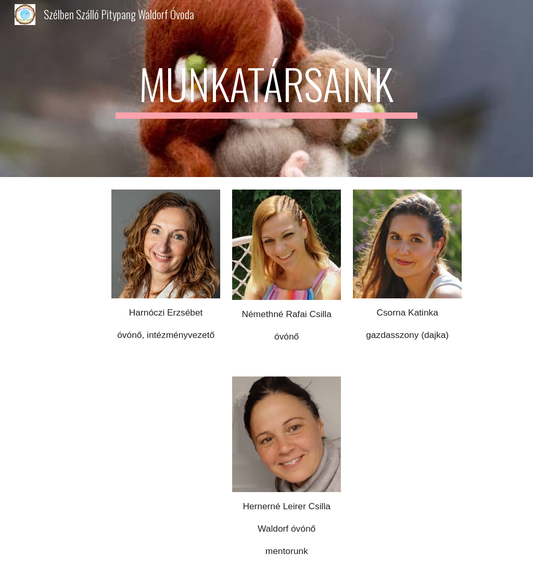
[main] (266, 88)
